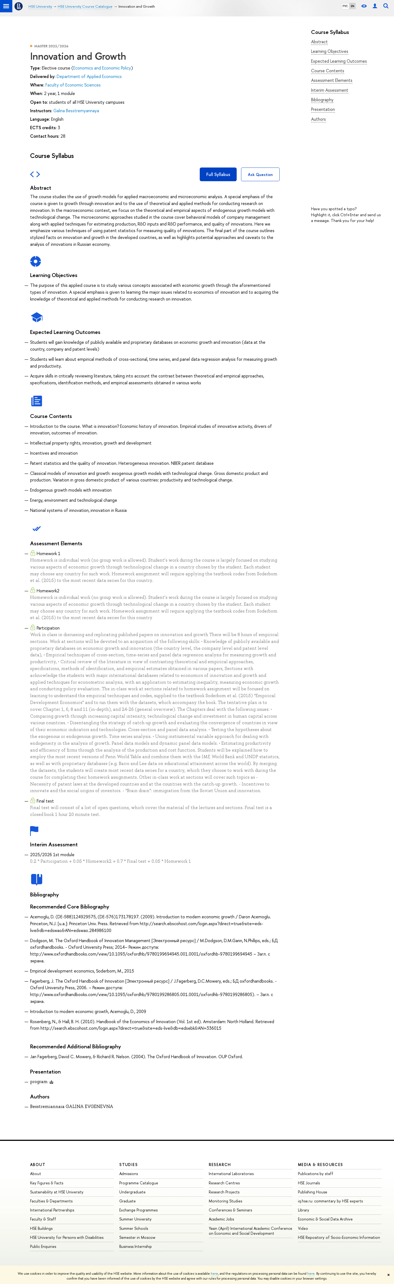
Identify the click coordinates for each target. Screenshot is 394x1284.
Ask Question (260, 174)
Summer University (135, 1219)
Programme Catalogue (138, 1182)
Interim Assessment (329, 90)
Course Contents (327, 71)
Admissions (128, 1173)
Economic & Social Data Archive (325, 1219)
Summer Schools (133, 1228)
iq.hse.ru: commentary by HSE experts (330, 1201)
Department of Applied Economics (89, 76)
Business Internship (135, 1246)
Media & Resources (320, 1164)
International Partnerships (52, 1210)
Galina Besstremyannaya (76, 111)
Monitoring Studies (225, 1201)
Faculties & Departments (51, 1201)
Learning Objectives (329, 51)
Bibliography (322, 100)
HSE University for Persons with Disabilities (66, 1237)
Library (303, 1210)
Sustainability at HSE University (56, 1191)
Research (220, 1164)
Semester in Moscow (137, 1237)
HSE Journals (309, 1182)
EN (352, 6)
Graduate (127, 1201)
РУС (345, 6)
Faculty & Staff (43, 1219)
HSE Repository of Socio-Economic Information (339, 1237)
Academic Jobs (221, 1219)
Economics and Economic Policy (102, 68)
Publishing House (312, 1191)
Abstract (319, 42)
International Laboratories (231, 1173)
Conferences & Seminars (230, 1210)
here (214, 1273)
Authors (318, 119)
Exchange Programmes (138, 1210)
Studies (128, 1164)
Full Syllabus (218, 174)
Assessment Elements (331, 80)
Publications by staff (315, 1173)
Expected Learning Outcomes (339, 61)
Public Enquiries (43, 1246)
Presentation (323, 109)
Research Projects (224, 1191)
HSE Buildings (41, 1228)
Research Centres (224, 1182)
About (37, 1164)
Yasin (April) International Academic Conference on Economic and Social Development (250, 1231)
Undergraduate (132, 1191)
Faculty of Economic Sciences (73, 85)
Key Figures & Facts (46, 1182)
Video (303, 1228)
